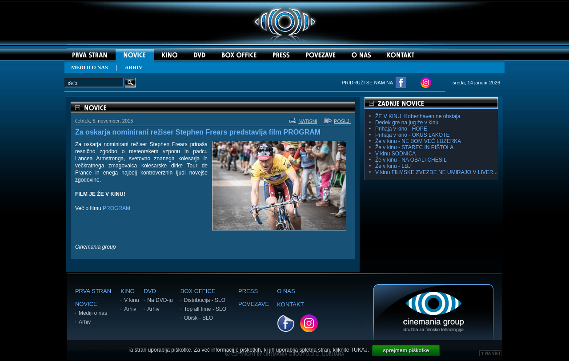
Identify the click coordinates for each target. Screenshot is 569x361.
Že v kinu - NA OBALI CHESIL (411, 160)
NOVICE (86, 304)
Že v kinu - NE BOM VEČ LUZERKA (418, 141)
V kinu (131, 300)
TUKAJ (359, 350)
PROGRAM (116, 208)
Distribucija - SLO (204, 300)
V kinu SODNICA (395, 154)
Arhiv (85, 322)
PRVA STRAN (93, 291)
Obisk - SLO (198, 318)
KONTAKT (290, 304)
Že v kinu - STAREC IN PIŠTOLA (414, 147)
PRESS (248, 291)
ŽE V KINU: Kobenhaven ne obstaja (417, 116)
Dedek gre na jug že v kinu (406, 122)
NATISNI (303, 121)
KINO (127, 291)
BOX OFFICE (198, 291)
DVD (150, 291)
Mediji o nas (93, 313)
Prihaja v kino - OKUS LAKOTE (412, 135)
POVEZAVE (253, 304)
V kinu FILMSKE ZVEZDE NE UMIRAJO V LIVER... (436, 172)
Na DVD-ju (159, 300)
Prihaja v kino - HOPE (401, 129)
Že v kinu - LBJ (393, 166)
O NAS (286, 291)
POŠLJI (337, 121)
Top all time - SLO (205, 309)
